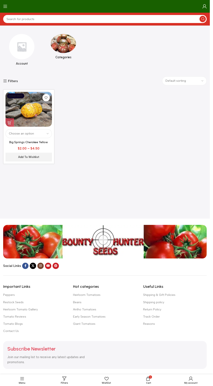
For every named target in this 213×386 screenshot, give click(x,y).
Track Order (151, 316)
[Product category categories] (63, 48)
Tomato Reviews (14, 316)
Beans (77, 302)
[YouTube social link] (48, 266)
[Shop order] (184, 80)
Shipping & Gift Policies (159, 295)
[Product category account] (22, 51)
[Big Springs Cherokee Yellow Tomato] (28, 109)
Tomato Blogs (13, 324)
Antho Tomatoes (84, 309)
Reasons (149, 324)
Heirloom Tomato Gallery (20, 309)
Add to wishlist (28, 157)
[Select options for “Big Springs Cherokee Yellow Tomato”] (9, 122)
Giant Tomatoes (84, 324)
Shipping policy (153, 302)
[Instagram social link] (40, 266)
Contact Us (11, 331)
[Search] (105, 19)
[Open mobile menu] (5, 6)
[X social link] (33, 266)
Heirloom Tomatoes (86, 295)
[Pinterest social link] (56, 266)
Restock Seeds (13, 302)
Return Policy (152, 309)
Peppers (9, 295)
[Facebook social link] (25, 266)
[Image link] (105, 241)
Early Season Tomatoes (89, 316)
